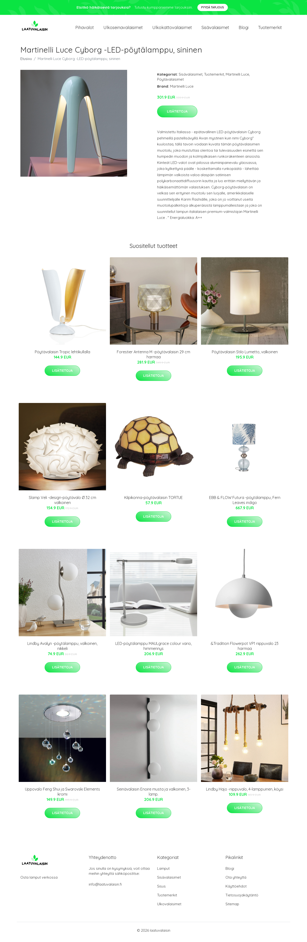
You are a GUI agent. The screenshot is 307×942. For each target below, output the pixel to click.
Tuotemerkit (270, 29)
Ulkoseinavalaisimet (123, 29)
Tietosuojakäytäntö (241, 898)
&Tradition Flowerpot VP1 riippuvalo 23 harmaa (244, 649)
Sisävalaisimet (215, 29)
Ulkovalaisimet (169, 907)
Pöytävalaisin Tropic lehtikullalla (62, 355)
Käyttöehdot (236, 889)
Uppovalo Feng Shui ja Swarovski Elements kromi (62, 795)
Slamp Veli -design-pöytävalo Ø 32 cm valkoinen (62, 503)
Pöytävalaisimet (170, 82)
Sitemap (232, 907)
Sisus (161, 889)
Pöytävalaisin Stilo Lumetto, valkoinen (245, 355)
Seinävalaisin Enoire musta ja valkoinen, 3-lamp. (153, 795)
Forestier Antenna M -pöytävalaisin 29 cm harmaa (153, 358)
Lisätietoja (177, 115)
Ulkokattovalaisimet (172, 29)
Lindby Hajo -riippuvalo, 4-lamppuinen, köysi (244, 792)
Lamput (163, 872)
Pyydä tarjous (212, 7)
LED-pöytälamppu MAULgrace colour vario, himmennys (153, 649)
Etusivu (26, 62)
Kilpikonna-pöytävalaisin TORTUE (153, 500)
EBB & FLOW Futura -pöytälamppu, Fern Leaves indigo (244, 503)
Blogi (243, 29)
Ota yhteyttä (235, 880)
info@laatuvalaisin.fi (105, 887)
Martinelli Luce (237, 77)
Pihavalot (84, 29)
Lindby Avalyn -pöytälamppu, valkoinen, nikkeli (62, 649)
